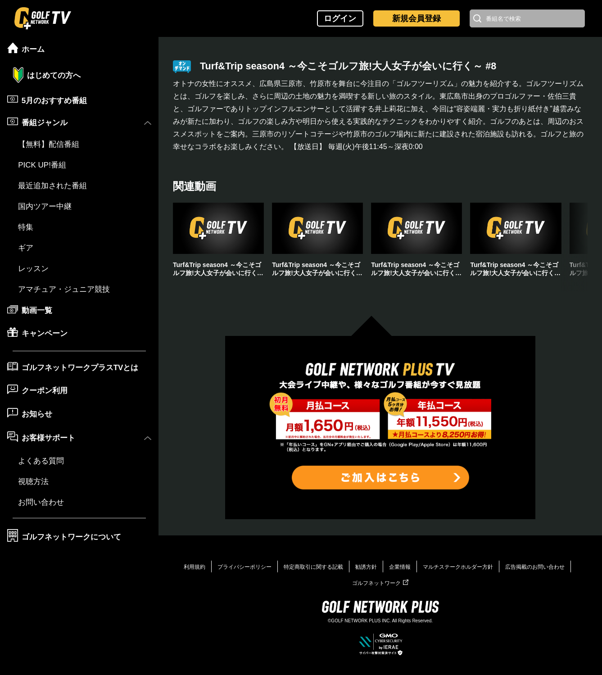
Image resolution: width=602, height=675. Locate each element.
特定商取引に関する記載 (313, 567)
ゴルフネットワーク (380, 583)
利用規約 (194, 567)
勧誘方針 (366, 567)
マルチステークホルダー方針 (458, 567)
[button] (574, 247)
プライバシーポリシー (244, 567)
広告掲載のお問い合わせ (535, 567)
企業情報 (400, 567)
